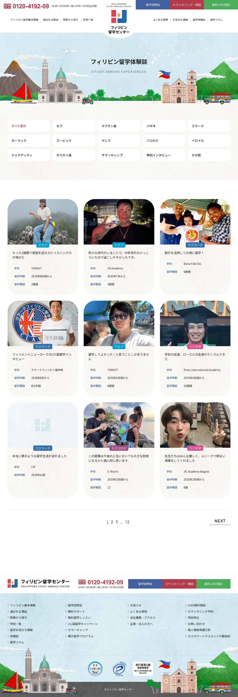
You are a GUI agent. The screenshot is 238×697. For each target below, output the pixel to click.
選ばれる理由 (50, 19)
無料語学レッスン (79, 617)
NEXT (220, 521)
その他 (196, 155)
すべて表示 (18, 126)
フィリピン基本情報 (23, 605)
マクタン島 (108, 126)
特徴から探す (70, 19)
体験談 (14, 636)
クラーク (198, 126)
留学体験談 (199, 19)
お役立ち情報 (180, 19)
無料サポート (76, 611)
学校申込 (193, 617)
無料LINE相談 (221, 5)
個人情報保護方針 (199, 630)
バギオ (151, 126)
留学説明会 (153, 5)
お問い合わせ (196, 624)
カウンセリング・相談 (187, 5)
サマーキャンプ (112, 155)
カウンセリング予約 (200, 611)
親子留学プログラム (81, 636)
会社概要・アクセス (142, 617)
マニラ (106, 140)
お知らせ (135, 605)
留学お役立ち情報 (21, 630)
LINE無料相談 (197, 605)
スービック (64, 140)
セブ (59, 126)
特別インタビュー (159, 155)
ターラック (19, 140)
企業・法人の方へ (141, 624)
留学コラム (216, 19)
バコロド (153, 140)
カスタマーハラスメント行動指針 (209, 636)
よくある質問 (160, 19)
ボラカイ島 (64, 155)
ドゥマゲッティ (21, 155)
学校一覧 (88, 19)
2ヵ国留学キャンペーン (83, 624)
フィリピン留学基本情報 (24, 19)
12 (127, 522)
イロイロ (198, 140)
